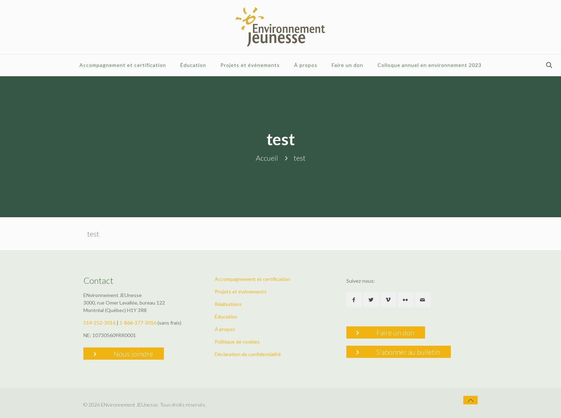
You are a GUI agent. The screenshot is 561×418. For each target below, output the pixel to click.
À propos (225, 329)
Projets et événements (241, 291)
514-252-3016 (99, 323)
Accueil (267, 158)
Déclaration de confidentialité (248, 354)
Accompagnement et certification (252, 279)
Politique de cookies (237, 342)
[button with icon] (354, 299)
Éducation (226, 317)
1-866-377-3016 (137, 323)
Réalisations (228, 304)
